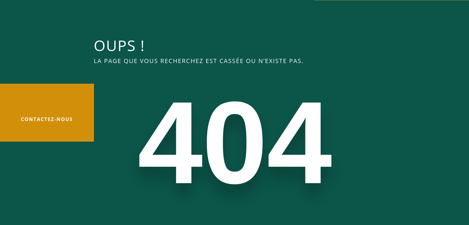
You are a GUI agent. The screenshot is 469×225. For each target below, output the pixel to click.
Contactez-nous (47, 119)
